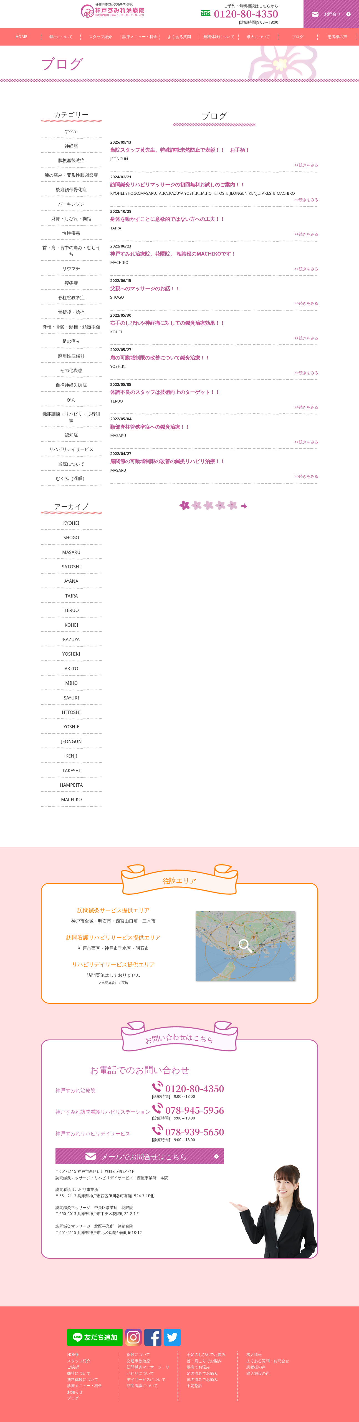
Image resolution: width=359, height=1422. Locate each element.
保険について (138, 1354)
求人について (258, 36)
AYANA (71, 581)
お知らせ (75, 1391)
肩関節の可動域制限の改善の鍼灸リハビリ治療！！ (167, 461)
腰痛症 (71, 283)
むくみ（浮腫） (71, 478)
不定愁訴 (194, 1385)
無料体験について (218, 36)
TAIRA (71, 596)
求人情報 (254, 1354)
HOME (21, 36)
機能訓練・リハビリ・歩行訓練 (71, 417)
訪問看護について (142, 1385)
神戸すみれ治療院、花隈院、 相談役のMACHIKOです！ (173, 254)
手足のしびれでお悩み (206, 1354)
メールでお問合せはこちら (144, 1156)
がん (71, 399)
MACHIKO (71, 799)
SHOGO (71, 537)
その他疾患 (71, 370)
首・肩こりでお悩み (204, 1360)
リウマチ (71, 268)
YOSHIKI (71, 654)
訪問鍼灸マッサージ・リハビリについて (148, 1370)
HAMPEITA (71, 785)
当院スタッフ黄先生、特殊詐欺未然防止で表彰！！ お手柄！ (180, 150)
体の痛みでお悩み (202, 1379)
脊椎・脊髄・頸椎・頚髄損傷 (71, 327)
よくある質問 (179, 36)
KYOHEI (71, 523)
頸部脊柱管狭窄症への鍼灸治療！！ (150, 427)
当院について (71, 464)
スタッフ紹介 (100, 36)
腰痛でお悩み (198, 1366)
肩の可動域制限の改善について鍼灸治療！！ (160, 357)
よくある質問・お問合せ (267, 1360)
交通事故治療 (138, 1360)
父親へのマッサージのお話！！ (145, 288)
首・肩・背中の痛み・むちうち (71, 250)
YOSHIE (71, 727)
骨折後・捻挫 (71, 312)
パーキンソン (71, 204)
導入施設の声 (258, 1373)
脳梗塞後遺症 (71, 160)
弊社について (61, 36)
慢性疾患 (71, 233)
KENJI (71, 756)
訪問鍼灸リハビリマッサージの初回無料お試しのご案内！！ (177, 184)
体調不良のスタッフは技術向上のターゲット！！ (165, 392)
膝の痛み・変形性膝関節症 (71, 175)
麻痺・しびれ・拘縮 (71, 219)
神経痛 (71, 146)
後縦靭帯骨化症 (71, 189)
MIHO (71, 683)
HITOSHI (71, 712)
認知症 (71, 435)
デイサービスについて (146, 1379)
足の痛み (71, 341)
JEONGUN (71, 741)
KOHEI (71, 625)
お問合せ (332, 14)
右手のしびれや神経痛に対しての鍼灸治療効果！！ (167, 323)
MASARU (71, 552)
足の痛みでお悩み (202, 1373)
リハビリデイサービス (71, 449)
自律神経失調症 (71, 385)
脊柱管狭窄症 (71, 297)
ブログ (298, 36)
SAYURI (71, 698)
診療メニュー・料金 (139, 36)
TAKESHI (71, 771)
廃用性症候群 (71, 356)
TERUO (71, 610)
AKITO (71, 669)
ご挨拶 (73, 1366)
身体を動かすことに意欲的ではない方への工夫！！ (167, 219)
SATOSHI (71, 567)
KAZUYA (71, 639)
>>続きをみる (306, 165)
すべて (71, 131)
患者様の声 (337, 36)
